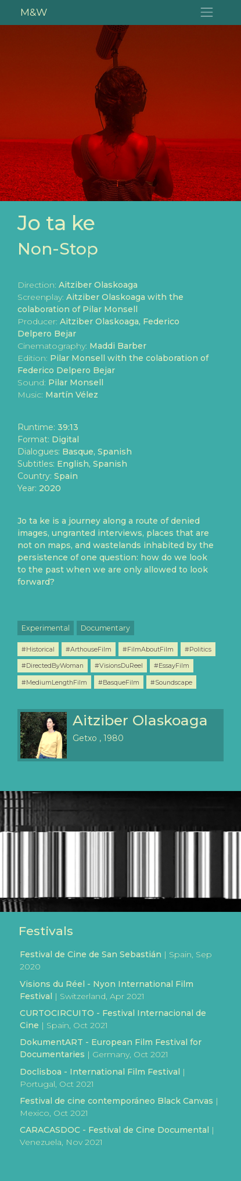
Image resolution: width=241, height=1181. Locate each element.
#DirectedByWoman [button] (52, 665)
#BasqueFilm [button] (118, 682)
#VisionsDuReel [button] (119, 665)
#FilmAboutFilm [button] (148, 649)
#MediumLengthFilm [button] (54, 682)
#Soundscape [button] (171, 682)
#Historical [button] (38, 649)
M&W (33, 12)
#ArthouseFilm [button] (88, 649)
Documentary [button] (105, 628)
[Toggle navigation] (207, 12)
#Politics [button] (198, 649)
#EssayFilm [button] (171, 665)
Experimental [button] (45, 628)
